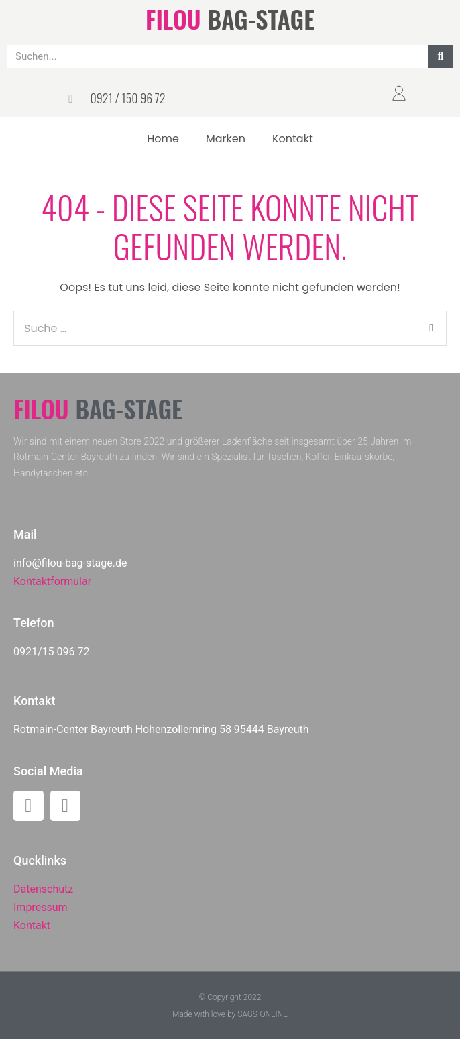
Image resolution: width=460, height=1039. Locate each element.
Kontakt (292, 138)
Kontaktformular (52, 581)
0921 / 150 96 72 (127, 98)
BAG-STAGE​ (261, 18)
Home (163, 138)
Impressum (40, 907)
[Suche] (440, 56)
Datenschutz (43, 889)
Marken (225, 138)
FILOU (173, 18)
